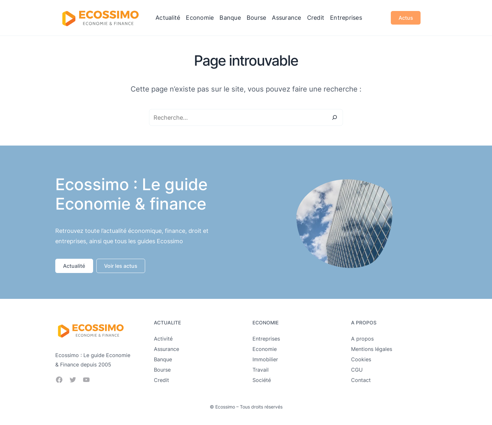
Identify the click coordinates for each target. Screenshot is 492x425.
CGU (357, 369)
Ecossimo (225, 406)
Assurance (166, 349)
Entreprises (266, 338)
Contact (361, 380)
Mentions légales (371, 349)
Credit (161, 380)
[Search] (334, 117)
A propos (362, 338)
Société (261, 380)
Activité (163, 338)
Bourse (162, 369)
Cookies (361, 359)
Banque (163, 359)
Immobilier (265, 359)
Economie (264, 349)
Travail (260, 369)
